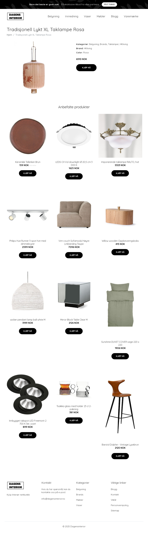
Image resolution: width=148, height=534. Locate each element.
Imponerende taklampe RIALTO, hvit (120, 164)
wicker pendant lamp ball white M (27, 322)
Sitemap (115, 513)
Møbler (101, 17)
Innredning (71, 17)
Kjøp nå (86, 70)
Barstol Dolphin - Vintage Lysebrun (120, 447)
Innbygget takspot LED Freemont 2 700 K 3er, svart (27, 425)
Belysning (53, 17)
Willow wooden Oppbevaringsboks (120, 243)
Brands (103, 46)
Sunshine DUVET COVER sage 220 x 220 (120, 346)
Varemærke (131, 17)
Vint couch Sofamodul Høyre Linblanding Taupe (74, 245)
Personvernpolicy (119, 507)
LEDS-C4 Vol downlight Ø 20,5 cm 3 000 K (74, 166)
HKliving (124, 46)
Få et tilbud (109, 4)
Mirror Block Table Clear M (74, 322)
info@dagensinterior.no (53, 501)
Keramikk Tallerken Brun (27, 164)
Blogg (114, 17)
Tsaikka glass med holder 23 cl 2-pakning (74, 410)
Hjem (9, 37)
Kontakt (115, 497)
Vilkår (113, 502)
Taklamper (113, 46)
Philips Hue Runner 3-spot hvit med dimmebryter (27, 245)
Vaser (87, 17)
